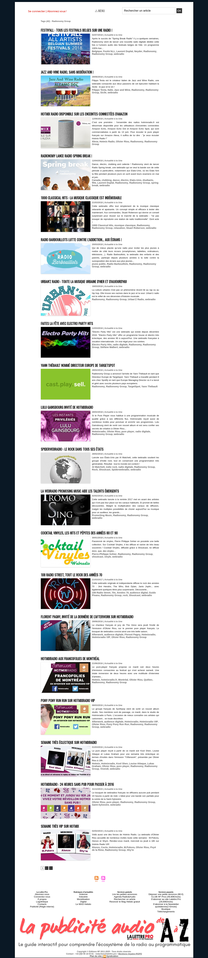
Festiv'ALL (107, 51)
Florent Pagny (129, 640)
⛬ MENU (100, 10)
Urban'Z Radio (132, 299)
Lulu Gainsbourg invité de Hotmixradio (75, 407)
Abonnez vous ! (56, 11)
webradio (116, 53)
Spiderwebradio (112, 469)
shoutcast (153, 554)
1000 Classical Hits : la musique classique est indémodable (92, 197)
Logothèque (42, 906)
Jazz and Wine (119, 90)
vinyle (95, 556)
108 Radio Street (100, 592)
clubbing (105, 180)
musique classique (122, 225)
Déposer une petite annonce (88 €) (166, 900)
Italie (108, 90)
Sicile (102, 92)
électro (122, 180)
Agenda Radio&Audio (124, 902)
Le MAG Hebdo (83, 908)
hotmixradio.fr (107, 685)
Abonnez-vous (42, 900)
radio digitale (117, 347)
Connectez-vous (42, 902)
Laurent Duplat (122, 51)
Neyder (134, 51)
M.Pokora (126, 853)
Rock (153, 467)
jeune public (98, 264)
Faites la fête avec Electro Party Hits (74, 323)
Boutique (166, 910)
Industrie (83, 902)
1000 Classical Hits (101, 225)
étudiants (143, 180)
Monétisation (83, 904)
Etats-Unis (132, 180)
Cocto (103, 853)
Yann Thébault (144, 389)
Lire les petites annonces (125, 900)
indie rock (110, 467)
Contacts (42, 908)
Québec (143, 685)
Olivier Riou (120, 141)
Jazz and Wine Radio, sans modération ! (74, 72)
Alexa (95, 141)
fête (151, 180)
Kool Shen (119, 769)
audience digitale (111, 640)
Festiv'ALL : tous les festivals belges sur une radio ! (86, 30)
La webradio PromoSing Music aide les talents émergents (91, 491)
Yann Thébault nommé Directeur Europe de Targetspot (89, 365)
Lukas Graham (150, 769)
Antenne (83, 900)
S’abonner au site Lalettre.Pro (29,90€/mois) (166, 904)
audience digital (135, 592)
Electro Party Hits (101, 347)
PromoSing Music (101, 515)
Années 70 (120, 592)
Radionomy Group (101, 53)
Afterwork (97, 640)
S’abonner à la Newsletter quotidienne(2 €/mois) (166, 907)
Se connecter (36, 11)
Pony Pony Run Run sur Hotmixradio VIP (75, 706)
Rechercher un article (124, 904)
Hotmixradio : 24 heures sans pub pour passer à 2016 (87, 790)
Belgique (96, 51)
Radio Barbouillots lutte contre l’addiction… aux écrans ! (92, 239)
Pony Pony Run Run (115, 730)
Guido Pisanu (151, 592)
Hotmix (95, 685)
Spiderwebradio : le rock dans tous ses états (80, 449)
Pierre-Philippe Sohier (103, 554)
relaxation (105, 227)
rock (114, 595)
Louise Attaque (133, 769)
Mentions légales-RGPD (130, 954)
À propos (42, 904)
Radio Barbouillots (115, 264)
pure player (124, 431)
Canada (96, 180)
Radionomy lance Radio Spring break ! (74, 155)
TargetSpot (130, 389)
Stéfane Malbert (100, 350)
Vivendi (154, 772)
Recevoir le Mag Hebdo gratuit (124, 906)
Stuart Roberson (119, 227)
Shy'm (121, 855)
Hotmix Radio (106, 141)
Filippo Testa (98, 90)
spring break (147, 182)
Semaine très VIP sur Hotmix (65, 832)
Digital (83, 906)
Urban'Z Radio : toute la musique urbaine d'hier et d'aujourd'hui (96, 281)
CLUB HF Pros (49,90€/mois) (166, 902)
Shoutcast (97, 469)
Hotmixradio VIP (100, 643)
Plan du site (95, 956)
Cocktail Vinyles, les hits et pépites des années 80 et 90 (90, 532)
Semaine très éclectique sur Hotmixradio (77, 748)
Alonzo (95, 853)
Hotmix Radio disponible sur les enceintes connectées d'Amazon (97, 114)
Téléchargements (166, 912)
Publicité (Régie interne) (42, 910)
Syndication (112, 956)
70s (112, 592)
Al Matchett (98, 467)
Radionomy (145, 51)
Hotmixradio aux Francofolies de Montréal (79, 664)
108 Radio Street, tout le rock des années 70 (79, 574)
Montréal (120, 685)
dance (114, 180)
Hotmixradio (98, 431)
